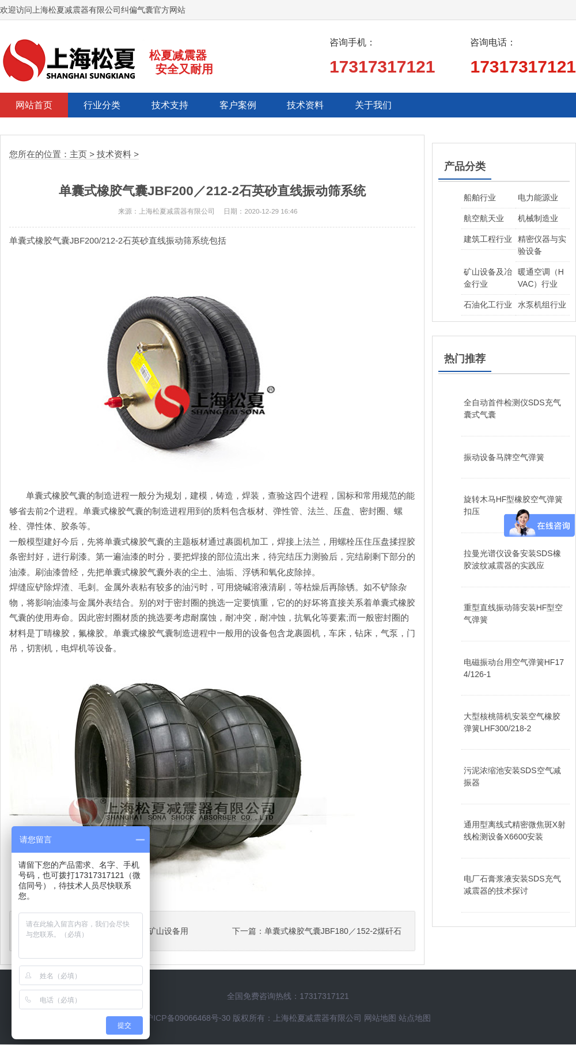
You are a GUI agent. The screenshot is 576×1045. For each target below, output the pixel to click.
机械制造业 (538, 218)
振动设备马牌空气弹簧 (504, 457)
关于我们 (392, 106)
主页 (78, 155)
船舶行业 (480, 198)
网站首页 (35, 106)
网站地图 (380, 1018)
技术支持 (178, 106)
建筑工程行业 (488, 239)
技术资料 (321, 106)
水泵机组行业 (542, 305)
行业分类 (107, 106)
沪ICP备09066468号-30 (187, 1018)
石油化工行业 (488, 305)
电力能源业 (538, 198)
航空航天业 (484, 218)
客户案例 (250, 106)
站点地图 (415, 1018)
